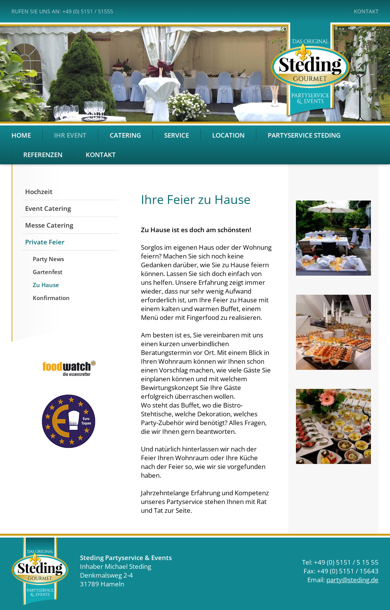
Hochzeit (39, 191)
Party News (48, 259)
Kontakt (366, 11)
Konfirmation (51, 298)
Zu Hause (46, 285)
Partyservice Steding (304, 135)
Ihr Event (70, 135)
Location (228, 135)
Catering (125, 135)
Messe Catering (49, 225)
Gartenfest (47, 272)
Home (21, 135)
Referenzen (42, 154)
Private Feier (44, 242)
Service (176, 135)
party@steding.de (352, 579)
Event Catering (48, 208)
